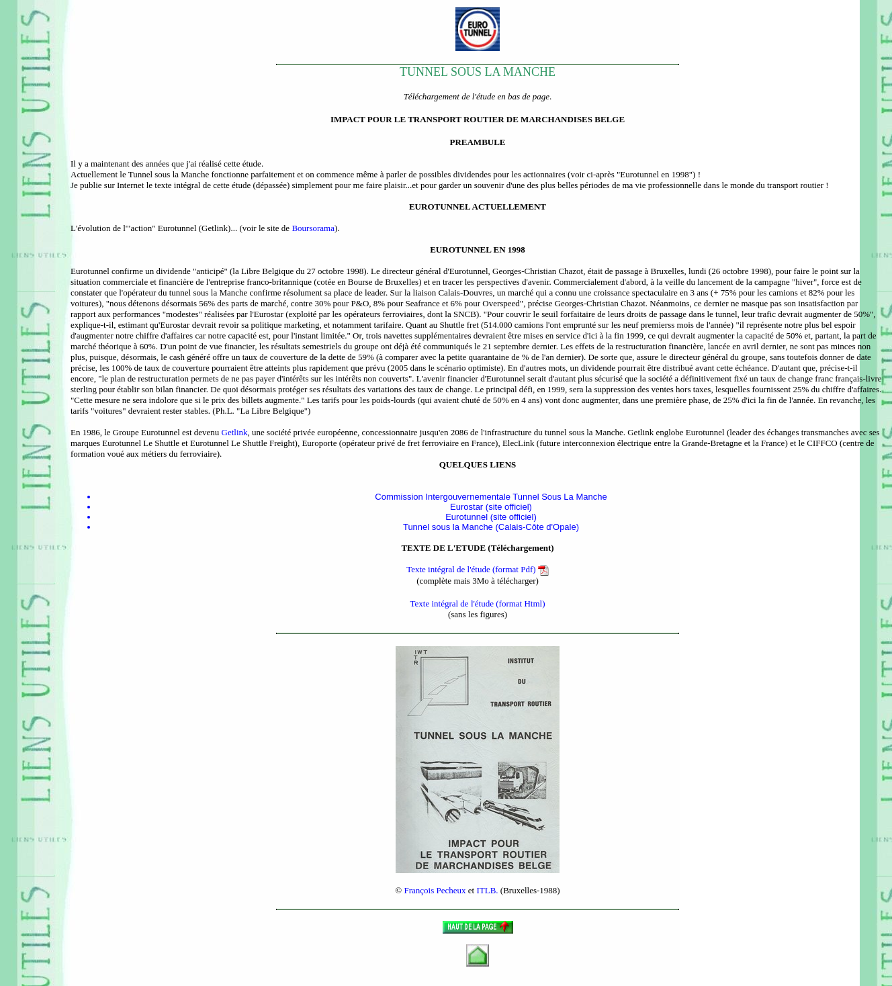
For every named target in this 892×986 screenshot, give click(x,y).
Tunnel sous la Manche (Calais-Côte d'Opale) (491, 527)
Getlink (235, 432)
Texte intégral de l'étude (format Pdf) (477, 569)
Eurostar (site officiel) (491, 507)
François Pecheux (434, 890)
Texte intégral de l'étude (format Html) (477, 603)
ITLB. (487, 890)
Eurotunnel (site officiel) (491, 517)
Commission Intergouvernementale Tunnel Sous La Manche (491, 497)
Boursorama (313, 228)
